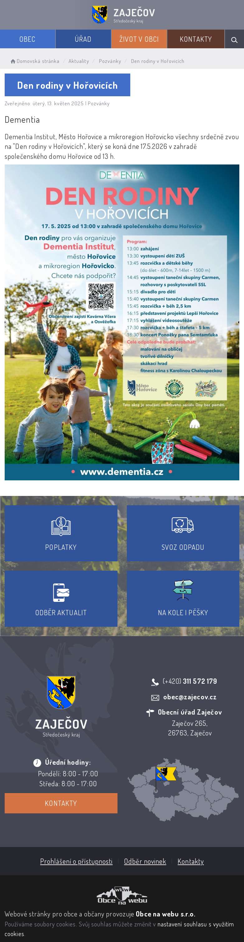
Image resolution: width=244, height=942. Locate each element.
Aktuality (79, 61)
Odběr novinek (145, 860)
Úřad (83, 39)
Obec (27, 39)
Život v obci (139, 39)
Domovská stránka (34, 61)
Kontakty (196, 39)
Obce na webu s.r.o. (165, 913)
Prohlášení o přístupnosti (76, 860)
